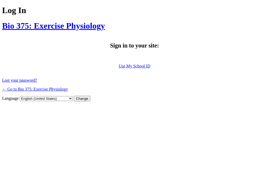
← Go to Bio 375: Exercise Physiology (35, 89)
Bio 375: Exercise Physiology (53, 25)
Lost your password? (19, 80)
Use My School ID (134, 66)
